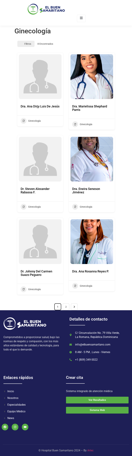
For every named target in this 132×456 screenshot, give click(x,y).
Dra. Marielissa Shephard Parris (89, 108)
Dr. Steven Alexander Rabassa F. (35, 190)
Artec (90, 450)
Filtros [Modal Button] (26, 43)
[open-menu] (81, 18)
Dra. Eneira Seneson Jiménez (86, 190)
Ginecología (31, 121)
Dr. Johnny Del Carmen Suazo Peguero (36, 273)
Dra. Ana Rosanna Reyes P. (90, 271)
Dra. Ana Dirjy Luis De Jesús (40, 106)
